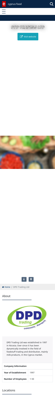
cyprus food (15, 4)
